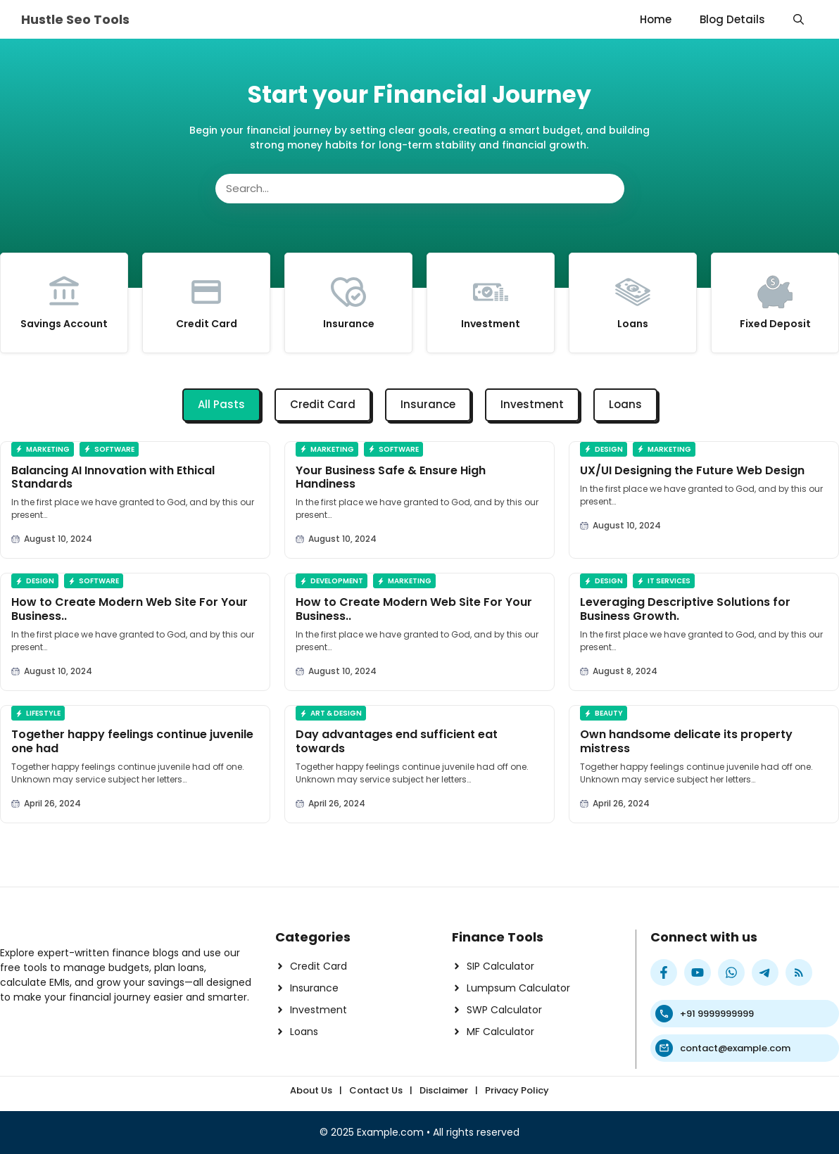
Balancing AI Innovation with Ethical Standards (113, 477)
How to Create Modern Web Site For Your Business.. (129, 608)
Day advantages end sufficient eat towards (397, 741)
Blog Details (732, 19)
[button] (798, 19)
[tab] (221, 404)
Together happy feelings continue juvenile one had (132, 741)
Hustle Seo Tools (75, 19)
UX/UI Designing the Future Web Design (692, 470)
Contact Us (376, 1090)
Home (655, 19)
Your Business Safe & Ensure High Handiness (391, 477)
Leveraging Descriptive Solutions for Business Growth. (685, 608)
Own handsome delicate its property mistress (686, 741)
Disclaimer (444, 1090)
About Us (311, 1090)
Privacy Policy (517, 1090)
